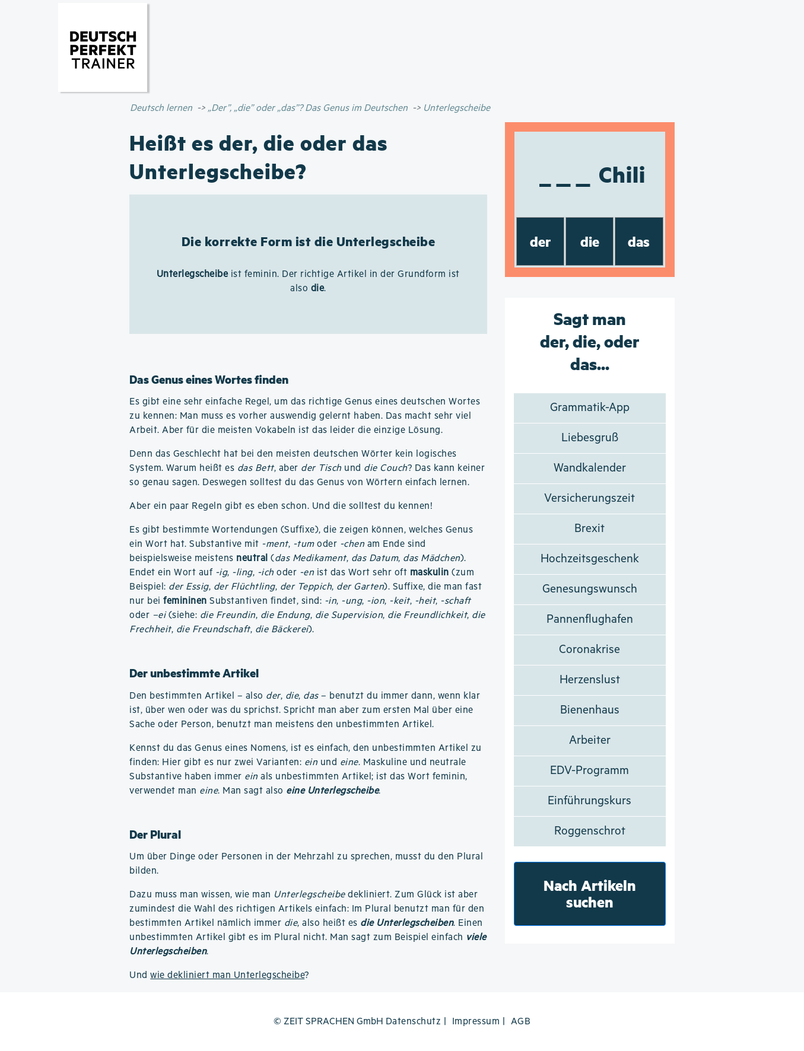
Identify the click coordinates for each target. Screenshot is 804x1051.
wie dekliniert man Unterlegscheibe (227, 975)
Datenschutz (413, 1021)
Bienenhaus (589, 710)
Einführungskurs (589, 801)
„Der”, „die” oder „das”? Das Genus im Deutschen (308, 108)
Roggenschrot (589, 831)
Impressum (476, 1021)
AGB (521, 1021)
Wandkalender (590, 468)
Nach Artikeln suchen (590, 893)
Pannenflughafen (589, 619)
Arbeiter (590, 740)
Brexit (589, 529)
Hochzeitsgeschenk (590, 559)
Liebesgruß (589, 438)
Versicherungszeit (589, 498)
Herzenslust (590, 680)
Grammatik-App (590, 408)
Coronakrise (589, 650)
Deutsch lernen (161, 108)
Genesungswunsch (589, 589)
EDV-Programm (589, 771)
